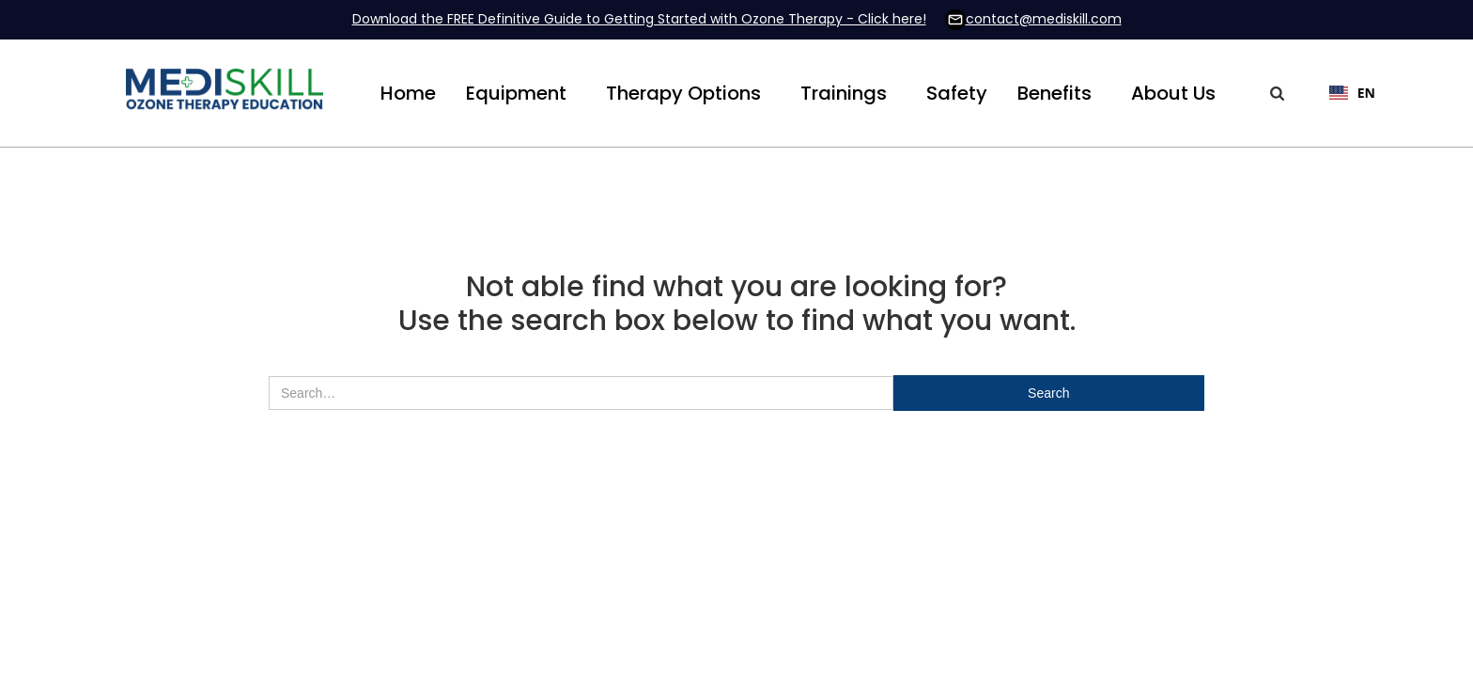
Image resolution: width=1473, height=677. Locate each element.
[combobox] (1342, 93)
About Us (1173, 93)
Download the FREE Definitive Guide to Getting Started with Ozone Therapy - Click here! (639, 18)
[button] (516, 93)
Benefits (1054, 93)
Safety (956, 93)
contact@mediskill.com (1044, 18)
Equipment (516, 93)
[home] (224, 93)
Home (408, 93)
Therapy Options (683, 93)
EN (1352, 93)
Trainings (843, 93)
